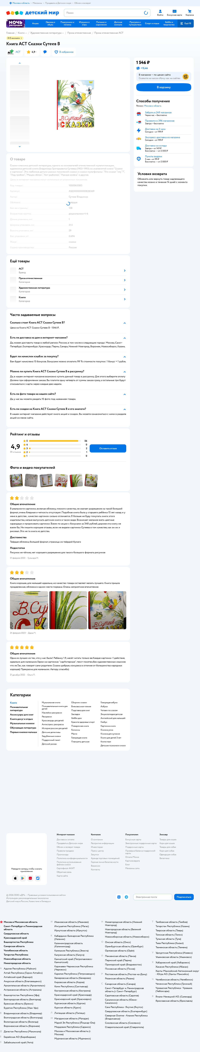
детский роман (49, 744)
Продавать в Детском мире (70, 843)
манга (74, 734)
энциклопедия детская (111, 714)
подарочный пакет (51, 740)
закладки (75, 714)
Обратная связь (64, 872)
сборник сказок (79, 702)
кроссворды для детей (53, 720)
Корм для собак (167, 850)
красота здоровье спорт (83, 722)
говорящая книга (79, 738)
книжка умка (107, 730)
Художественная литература (45, 32)
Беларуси (46, 901)
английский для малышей (113, 718)
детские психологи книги (113, 745)
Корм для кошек (167, 843)
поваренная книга (80, 726)
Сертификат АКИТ (66, 868)
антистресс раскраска (53, 724)
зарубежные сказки (51, 736)
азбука (104, 706)
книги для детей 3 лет (111, 738)
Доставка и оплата (65, 839)
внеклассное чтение (81, 706)
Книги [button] (13, 702)
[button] (186, 23)
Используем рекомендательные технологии (27, 898)
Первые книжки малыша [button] (23, 732)
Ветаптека (164, 858)
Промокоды (62, 854)
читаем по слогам (109, 710)
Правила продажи (65, 850)
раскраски (47, 716)
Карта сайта (62, 875)
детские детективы (51, 732)
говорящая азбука (109, 702)
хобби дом (76, 718)
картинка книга (108, 726)
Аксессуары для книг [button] (21, 714)
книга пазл (106, 741)
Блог (127, 864)
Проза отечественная (79, 32)
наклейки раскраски (52, 712)
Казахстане (34, 901)
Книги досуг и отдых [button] (21, 719)
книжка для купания (110, 734)
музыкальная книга (51, 702)
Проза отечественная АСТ (108, 32)
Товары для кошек (168, 839)
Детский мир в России (17, 901)
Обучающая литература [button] (23, 727)
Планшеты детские (80, 741)
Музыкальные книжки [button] (22, 723)
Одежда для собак (168, 854)
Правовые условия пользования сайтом (47, 895)
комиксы (75, 730)
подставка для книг (80, 710)
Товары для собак (168, 847)
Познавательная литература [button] (19, 709)
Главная (10, 32)
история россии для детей (55, 728)
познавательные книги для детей (55, 707)
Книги (21, 32)
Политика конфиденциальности (72, 858)
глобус (104, 722)
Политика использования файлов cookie (69, 863)
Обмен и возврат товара (68, 847)
